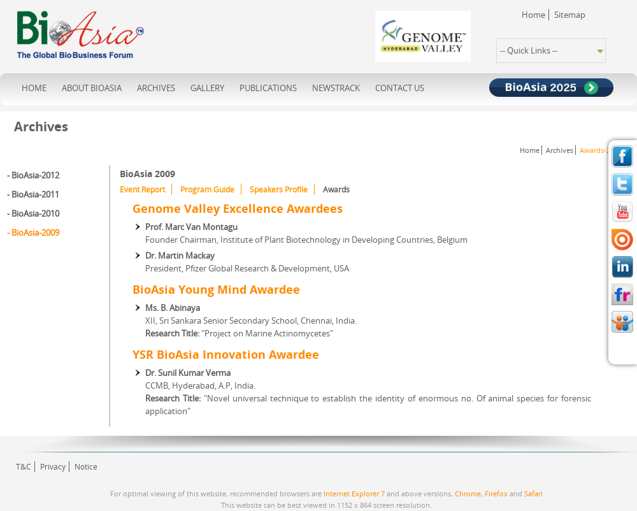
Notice (86, 466)
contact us (399, 88)
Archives (559, 150)
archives (156, 88)
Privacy (53, 466)
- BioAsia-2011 (33, 194)
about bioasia (92, 88)
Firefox (496, 493)
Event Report (142, 189)
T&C (23, 466)
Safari (533, 493)
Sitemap (569, 14)
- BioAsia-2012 (33, 175)
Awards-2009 (601, 150)
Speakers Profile (279, 189)
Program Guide (207, 189)
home (34, 88)
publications (268, 88)
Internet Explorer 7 (354, 493)
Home (533, 14)
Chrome (468, 493)
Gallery (207, 88)
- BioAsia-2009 (33, 232)
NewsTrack (336, 88)
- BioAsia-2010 (33, 213)
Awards (336, 189)
